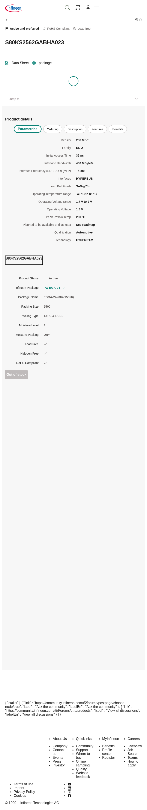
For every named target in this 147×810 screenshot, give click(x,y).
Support (82, 750)
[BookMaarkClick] (140, 19)
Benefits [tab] (117, 129)
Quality (81, 769)
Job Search (133, 752)
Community (84, 746)
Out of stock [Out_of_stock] (16, 374)
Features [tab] (97, 129)
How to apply (133, 763)
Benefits (108, 746)
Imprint (19, 788)
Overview (135, 746)
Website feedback (83, 775)
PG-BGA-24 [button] (54, 287)
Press (57, 761)
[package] (43, 62)
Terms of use (23, 784)
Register (108, 757)
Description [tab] (75, 129)
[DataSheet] (18, 62)
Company (60, 746)
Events (58, 757)
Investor (59, 765)
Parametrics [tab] (28, 129)
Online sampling (83, 763)
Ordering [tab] (52, 129)
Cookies (20, 795)
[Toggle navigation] (96, 8)
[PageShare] (136, 19)
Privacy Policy (24, 792)
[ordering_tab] (24, 260)
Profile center (107, 752)
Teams (133, 757)
